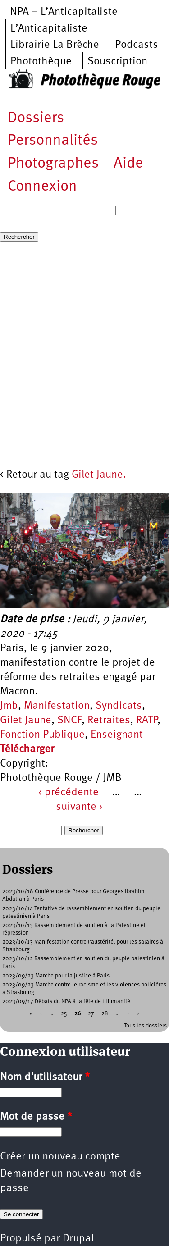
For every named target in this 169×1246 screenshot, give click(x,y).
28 (104, 1014)
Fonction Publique (42, 735)
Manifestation (57, 706)
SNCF (69, 720)
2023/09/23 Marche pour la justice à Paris (56, 976)
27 (91, 1014)
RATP (146, 720)
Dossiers (36, 118)
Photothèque (41, 61)
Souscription (117, 61)
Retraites (108, 720)
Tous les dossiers (145, 1026)
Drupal (78, 1238)
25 (64, 1014)
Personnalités (53, 140)
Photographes (53, 163)
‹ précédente (68, 792)
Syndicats (119, 706)
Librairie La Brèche (54, 45)
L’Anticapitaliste (48, 28)
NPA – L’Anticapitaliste (64, 12)
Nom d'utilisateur (45, 1077)
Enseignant (117, 735)
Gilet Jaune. (99, 475)
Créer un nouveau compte (60, 1156)
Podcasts (136, 45)
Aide (128, 163)
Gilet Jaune (25, 720)
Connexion (42, 186)
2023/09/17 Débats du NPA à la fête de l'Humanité (66, 1001)
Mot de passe (36, 1117)
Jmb (9, 706)
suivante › (79, 807)
